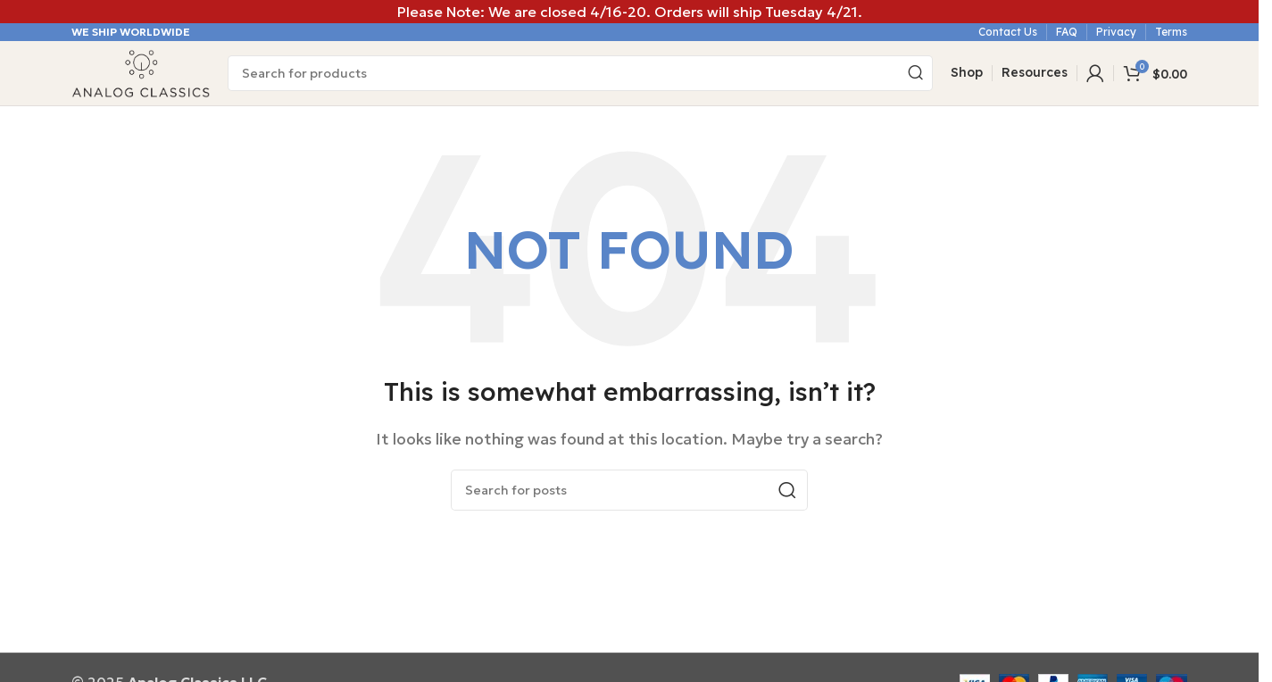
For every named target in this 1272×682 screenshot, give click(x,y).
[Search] (580, 74)
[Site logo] (140, 72)
